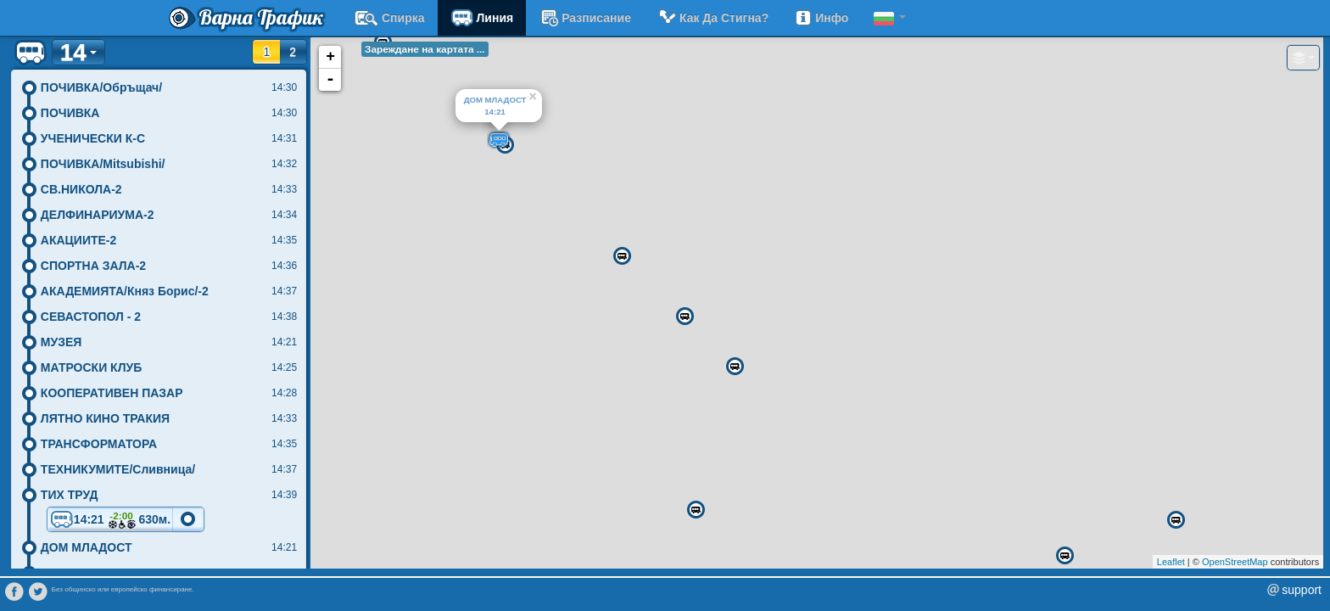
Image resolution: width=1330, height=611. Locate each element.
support (1302, 590)
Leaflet (1171, 562)
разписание (585, 17)
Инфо (821, 17)
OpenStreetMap (1235, 562)
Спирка (389, 17)
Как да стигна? (712, 17)
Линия (482, 17)
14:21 (110, 520)
